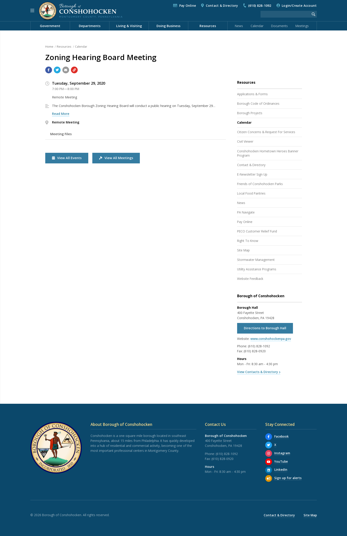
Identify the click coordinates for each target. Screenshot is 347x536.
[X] (268, 445)
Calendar (257, 26)
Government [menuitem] (50, 26)
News (239, 26)
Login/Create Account (299, 5)
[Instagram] (268, 453)
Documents (279, 26)
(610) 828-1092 (259, 5)
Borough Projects (249, 113)
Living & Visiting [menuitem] (129, 26)
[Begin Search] (313, 14)
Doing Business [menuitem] (168, 26)
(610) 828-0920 (255, 351)
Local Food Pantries (251, 193)
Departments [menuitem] (89, 26)
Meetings (302, 26)
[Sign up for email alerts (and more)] (268, 478)
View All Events (67, 158)
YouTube (281, 461)
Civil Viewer (245, 141)
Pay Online (187, 5)
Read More (60, 113)
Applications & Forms (252, 94)
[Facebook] (268, 436)
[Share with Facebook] (48, 70)
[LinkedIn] (268, 470)
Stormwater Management (256, 260)
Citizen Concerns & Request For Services (266, 132)
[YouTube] (268, 461)
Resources (64, 46)
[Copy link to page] (74, 70)
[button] (32, 10)
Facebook (281, 436)
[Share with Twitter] (57, 70)
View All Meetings (116, 158)
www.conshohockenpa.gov (270, 338)
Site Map (243, 250)
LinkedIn (280, 469)
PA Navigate (246, 212)
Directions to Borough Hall (265, 328)
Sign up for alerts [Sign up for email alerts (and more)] (288, 478)
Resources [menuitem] (208, 26)
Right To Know (247, 241)
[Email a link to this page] (65, 70)
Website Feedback (250, 278)
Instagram (282, 453)
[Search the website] (285, 14)
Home (49, 46)
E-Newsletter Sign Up (252, 174)
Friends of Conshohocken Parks (260, 184)
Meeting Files (61, 134)
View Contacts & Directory (257, 372)
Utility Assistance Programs (256, 269)
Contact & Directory (222, 5)
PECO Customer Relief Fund (257, 231)
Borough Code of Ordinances (258, 103)
